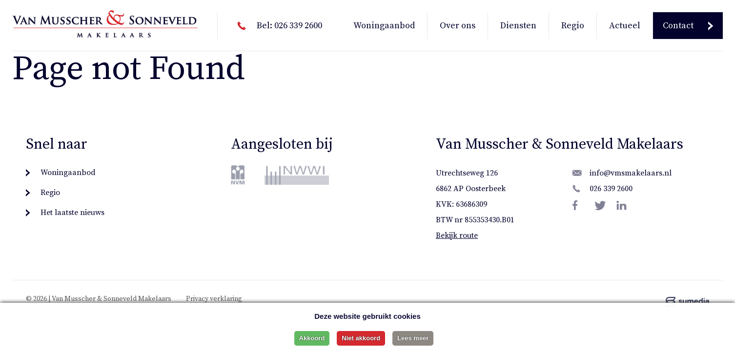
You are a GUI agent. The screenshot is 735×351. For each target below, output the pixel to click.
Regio (572, 25)
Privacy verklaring (214, 298)
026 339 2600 (611, 189)
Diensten (518, 25)
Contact (678, 25)
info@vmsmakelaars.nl (631, 173)
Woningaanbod (384, 25)
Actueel (624, 25)
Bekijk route (457, 235)
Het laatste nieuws (72, 212)
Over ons (457, 25)
